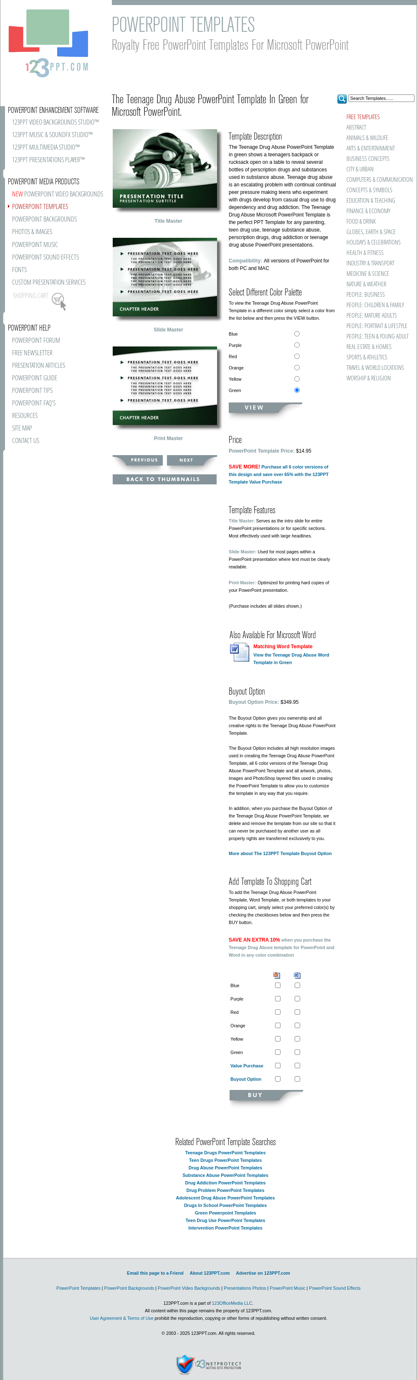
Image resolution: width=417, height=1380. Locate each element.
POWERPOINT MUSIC (35, 245)
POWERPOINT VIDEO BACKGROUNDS (57, 195)
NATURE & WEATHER (366, 284)
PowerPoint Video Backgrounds (189, 1288)
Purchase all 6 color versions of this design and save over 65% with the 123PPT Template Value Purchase (279, 474)
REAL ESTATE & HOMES (369, 347)
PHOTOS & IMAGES (32, 232)
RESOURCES (25, 416)
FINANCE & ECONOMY (368, 211)
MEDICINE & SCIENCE (367, 274)
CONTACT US (25, 441)
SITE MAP (22, 429)
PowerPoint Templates (78, 1288)
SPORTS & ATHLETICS (366, 357)
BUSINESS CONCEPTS (367, 159)
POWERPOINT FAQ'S (34, 403)
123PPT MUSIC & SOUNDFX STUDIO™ (52, 135)
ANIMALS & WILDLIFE (367, 138)
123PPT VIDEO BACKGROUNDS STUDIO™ (55, 123)
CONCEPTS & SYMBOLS (369, 190)
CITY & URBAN (360, 169)
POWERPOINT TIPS (32, 391)
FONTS (19, 270)
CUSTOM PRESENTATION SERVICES (49, 283)
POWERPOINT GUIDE (34, 378)
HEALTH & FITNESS (365, 253)
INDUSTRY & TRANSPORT (370, 263)
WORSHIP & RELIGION (368, 378)
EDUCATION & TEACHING (370, 200)
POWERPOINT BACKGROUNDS (44, 220)
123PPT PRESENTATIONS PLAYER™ (48, 160)
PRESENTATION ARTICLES (38, 366)
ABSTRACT (356, 127)
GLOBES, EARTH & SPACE (371, 232)
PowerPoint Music (287, 1288)
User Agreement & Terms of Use (122, 1318)
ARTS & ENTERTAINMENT (370, 148)
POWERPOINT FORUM (36, 341)
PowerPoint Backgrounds (129, 1288)
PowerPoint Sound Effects (335, 1288)
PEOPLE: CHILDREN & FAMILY (375, 305)
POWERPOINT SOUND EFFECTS (45, 258)
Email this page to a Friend (155, 1273)
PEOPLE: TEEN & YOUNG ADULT (377, 336)
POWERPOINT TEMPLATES (40, 207)
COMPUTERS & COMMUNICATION (379, 179)
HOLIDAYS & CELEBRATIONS (373, 242)
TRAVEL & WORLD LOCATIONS (375, 368)
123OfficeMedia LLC (232, 1303)
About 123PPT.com (210, 1273)
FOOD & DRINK (361, 221)
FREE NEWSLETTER (32, 353)
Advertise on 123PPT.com (263, 1273)
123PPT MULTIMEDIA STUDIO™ (46, 148)
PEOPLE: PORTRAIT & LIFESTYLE (376, 326)
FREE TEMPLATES (363, 117)
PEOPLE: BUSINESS (365, 294)
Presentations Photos (245, 1288)
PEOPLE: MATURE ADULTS (371, 315)
